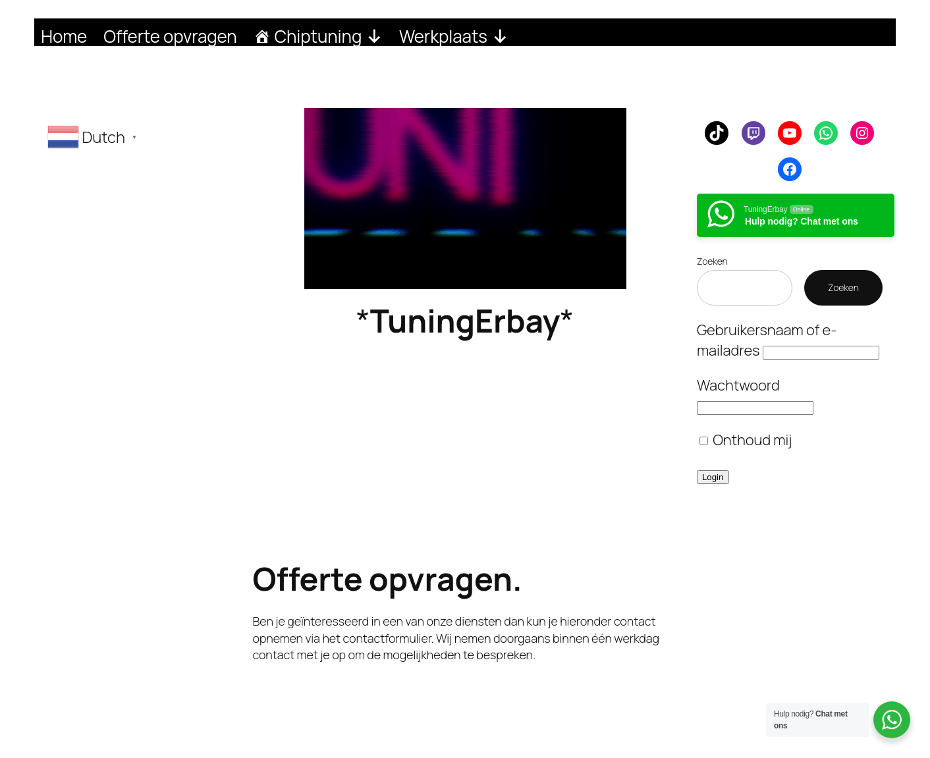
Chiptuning (328, 34)
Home (64, 35)
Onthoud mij (745, 440)
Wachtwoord (738, 385)
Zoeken (712, 261)
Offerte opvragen (169, 35)
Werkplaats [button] (453, 34)
